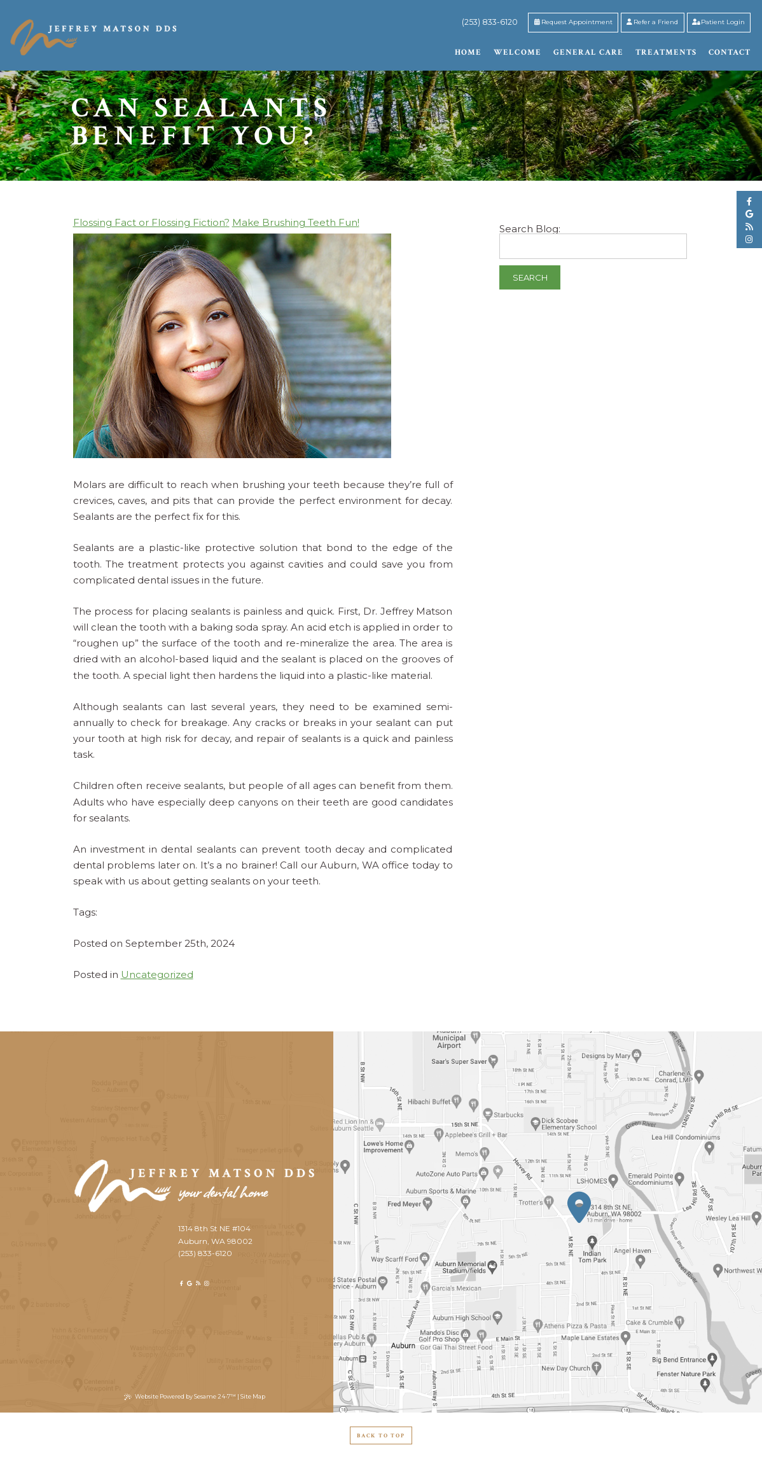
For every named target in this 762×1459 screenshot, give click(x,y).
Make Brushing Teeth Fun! (295, 222)
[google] (749, 214)
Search (530, 277)
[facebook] (749, 201)
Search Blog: (529, 229)
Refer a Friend (652, 21)
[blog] (749, 227)
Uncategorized (157, 974)
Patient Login (718, 21)
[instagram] (749, 239)
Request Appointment (573, 21)
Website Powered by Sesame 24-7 (180, 1396)
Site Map (252, 1396)
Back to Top (381, 1435)
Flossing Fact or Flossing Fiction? (151, 222)
